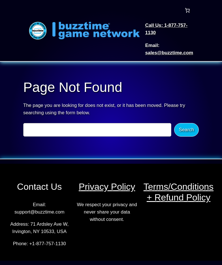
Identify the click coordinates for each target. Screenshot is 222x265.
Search (186, 129)
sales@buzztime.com (169, 52)
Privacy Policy (107, 187)
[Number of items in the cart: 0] (187, 10)
